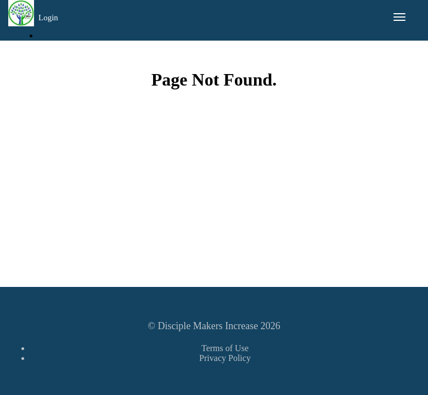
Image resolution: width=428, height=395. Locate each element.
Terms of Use (225, 348)
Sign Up (57, 53)
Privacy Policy (225, 358)
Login (48, 17)
